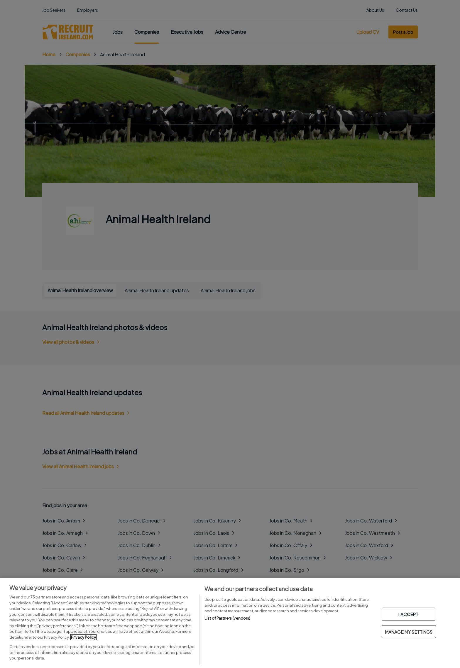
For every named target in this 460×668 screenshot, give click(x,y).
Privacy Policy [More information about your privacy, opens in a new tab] (83, 637)
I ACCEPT (408, 614)
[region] (230, 623)
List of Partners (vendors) (227, 618)
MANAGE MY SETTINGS (409, 632)
